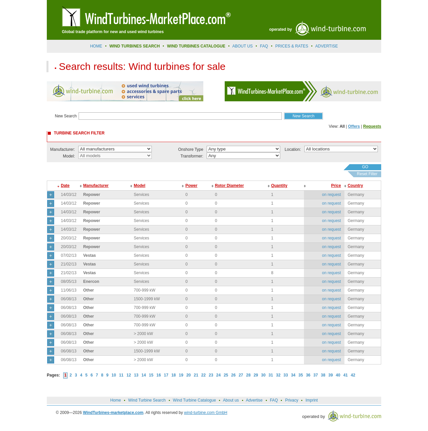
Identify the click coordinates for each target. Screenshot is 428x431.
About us (242, 46)
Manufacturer (96, 185)
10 (114, 375)
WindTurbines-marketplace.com (113, 412)
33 (286, 375)
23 (211, 375)
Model (139, 185)
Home (96, 46)
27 (241, 375)
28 (248, 375)
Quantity (279, 185)
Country (355, 185)
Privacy (291, 400)
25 (226, 375)
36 (308, 375)
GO (365, 167)
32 (278, 375)
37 (315, 375)
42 (353, 375)
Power (191, 185)
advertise (326, 46)
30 (263, 375)
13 (136, 375)
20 (188, 375)
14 (143, 375)
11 (121, 375)
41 (345, 375)
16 (158, 375)
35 (301, 375)
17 (166, 375)
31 (271, 375)
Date (65, 185)
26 (233, 375)
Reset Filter (367, 174)
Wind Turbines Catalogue (196, 46)
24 (218, 375)
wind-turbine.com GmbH (205, 412)
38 (323, 375)
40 (338, 375)
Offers (354, 126)
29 (255, 375)
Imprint (312, 400)
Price (336, 185)
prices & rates (291, 46)
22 (203, 375)
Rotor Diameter (229, 185)
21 (196, 375)
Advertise (254, 400)
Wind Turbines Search (134, 46)
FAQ (264, 46)
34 (293, 375)
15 (151, 375)
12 (128, 375)
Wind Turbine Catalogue (194, 400)
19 (181, 375)
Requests (372, 126)
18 (173, 375)
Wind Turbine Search (147, 400)
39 (330, 375)
